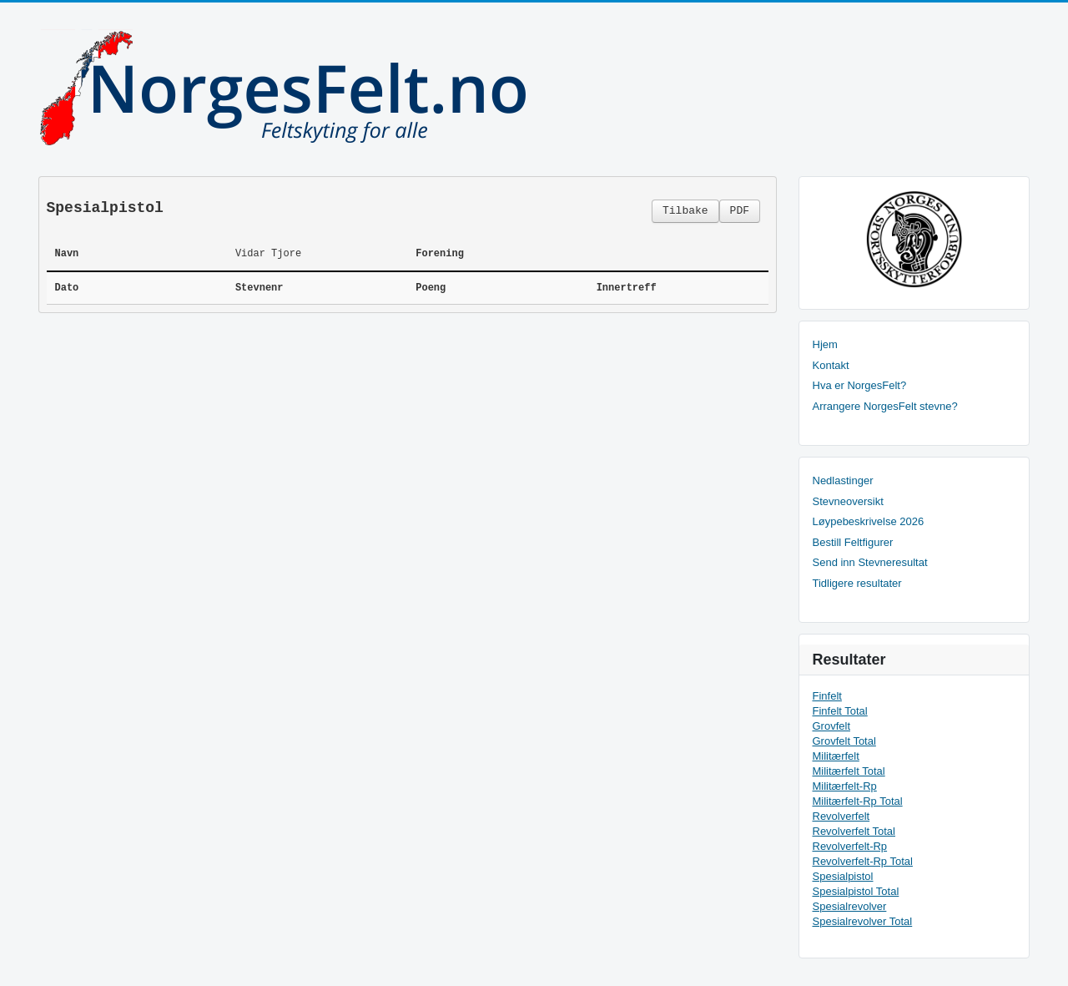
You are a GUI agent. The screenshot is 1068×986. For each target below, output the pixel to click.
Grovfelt (832, 726)
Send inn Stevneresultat (870, 562)
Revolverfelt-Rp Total (863, 861)
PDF (739, 211)
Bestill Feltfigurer (853, 542)
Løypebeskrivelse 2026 (868, 521)
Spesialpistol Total (856, 891)
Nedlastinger (843, 480)
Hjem (825, 344)
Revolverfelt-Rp (850, 846)
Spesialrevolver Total (863, 921)
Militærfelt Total (849, 771)
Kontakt (831, 365)
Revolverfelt (841, 816)
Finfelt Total (840, 711)
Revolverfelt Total (854, 831)
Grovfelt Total (844, 741)
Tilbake (685, 211)
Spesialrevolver (850, 906)
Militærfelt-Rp (845, 786)
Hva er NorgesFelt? (860, 385)
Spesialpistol (843, 876)
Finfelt (827, 696)
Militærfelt (836, 756)
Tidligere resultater (857, 583)
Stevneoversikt (848, 501)
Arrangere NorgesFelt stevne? (885, 406)
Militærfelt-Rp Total (858, 801)
